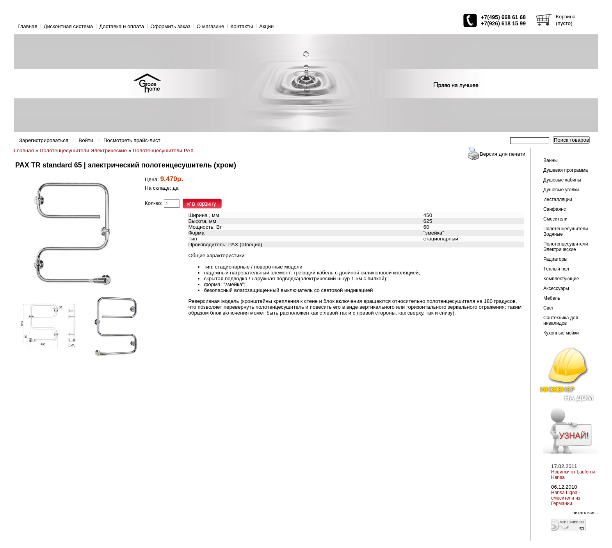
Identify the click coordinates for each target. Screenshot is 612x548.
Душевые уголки (561, 189)
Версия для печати (502, 154)
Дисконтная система (68, 26)
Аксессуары (556, 288)
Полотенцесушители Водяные (565, 231)
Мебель (551, 298)
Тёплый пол (556, 269)
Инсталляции (557, 199)
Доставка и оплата (121, 26)
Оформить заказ (170, 26)
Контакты (241, 26)
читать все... (585, 512)
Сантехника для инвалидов (560, 320)
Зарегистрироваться (43, 140)
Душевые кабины (562, 180)
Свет (548, 308)
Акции (266, 26)
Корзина (566, 17)
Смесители (555, 219)
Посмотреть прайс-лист (131, 140)
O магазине (210, 26)
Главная (27, 26)
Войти (85, 140)
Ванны (550, 160)
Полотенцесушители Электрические (83, 150)
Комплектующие (561, 278)
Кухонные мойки (561, 333)
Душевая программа (565, 170)
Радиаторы (555, 259)
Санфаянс (554, 209)
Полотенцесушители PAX (163, 150)
